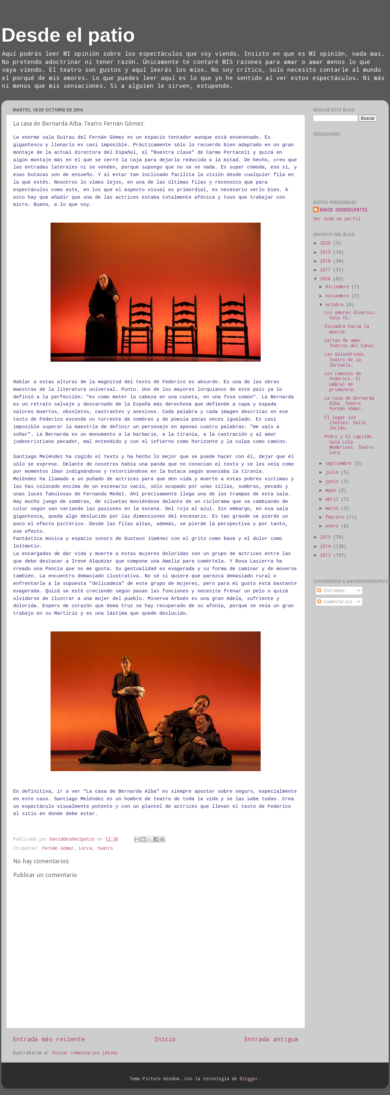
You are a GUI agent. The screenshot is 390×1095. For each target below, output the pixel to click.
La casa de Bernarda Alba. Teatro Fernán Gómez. (349, 403)
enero (333, 526)
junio (333, 481)
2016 (326, 279)
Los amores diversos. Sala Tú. (350, 315)
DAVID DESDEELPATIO (343, 210)
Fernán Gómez (58, 848)
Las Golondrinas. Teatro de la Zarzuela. (345, 359)
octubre (335, 305)
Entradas (331, 590)
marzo (333, 508)
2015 (326, 537)
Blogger (249, 1079)
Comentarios (335, 602)
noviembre (338, 296)
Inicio (165, 1039)
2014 (326, 546)
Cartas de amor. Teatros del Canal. (350, 342)
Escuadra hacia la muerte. (346, 328)
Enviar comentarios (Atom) (85, 1053)
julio (333, 472)
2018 (326, 261)
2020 (326, 243)
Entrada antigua (271, 1039)
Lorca (85, 848)
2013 (326, 555)
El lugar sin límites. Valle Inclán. (345, 422)
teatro (105, 848)
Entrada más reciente (49, 1039)
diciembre (338, 286)
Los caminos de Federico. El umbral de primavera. (342, 381)
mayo (331, 490)
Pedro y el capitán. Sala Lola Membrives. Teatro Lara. (349, 444)
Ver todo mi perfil (336, 219)
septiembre (339, 463)
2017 (326, 270)
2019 (326, 252)
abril (333, 499)
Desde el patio (68, 35)
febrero (335, 517)
